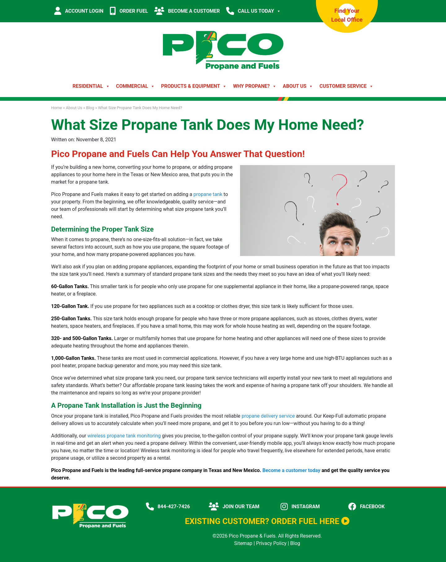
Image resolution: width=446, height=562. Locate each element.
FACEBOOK (366, 506)
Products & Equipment (194, 86)
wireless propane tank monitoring (124, 436)
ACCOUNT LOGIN (78, 11)
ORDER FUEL (129, 11)
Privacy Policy (271, 543)
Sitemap (243, 543)
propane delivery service (268, 416)
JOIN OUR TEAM (234, 506)
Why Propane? (255, 86)
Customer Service (346, 86)
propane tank (208, 194)
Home (56, 107)
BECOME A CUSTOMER (187, 11)
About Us (298, 86)
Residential (91, 86)
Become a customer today (291, 470)
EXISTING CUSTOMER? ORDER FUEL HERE (267, 521)
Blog (90, 107)
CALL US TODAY (253, 11)
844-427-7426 (168, 506)
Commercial (135, 86)
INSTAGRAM (300, 506)
